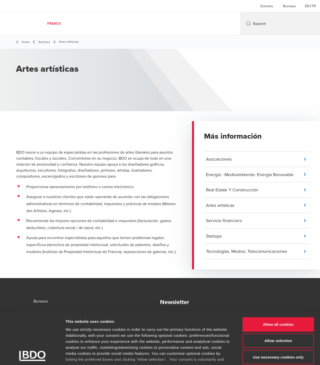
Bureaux (289, 5)
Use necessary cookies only (278, 321)
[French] (314, 5)
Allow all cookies (278, 289)
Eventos (266, 5)
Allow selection (278, 305)
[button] (258, 159)
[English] (307, 5)
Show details (262, 355)
